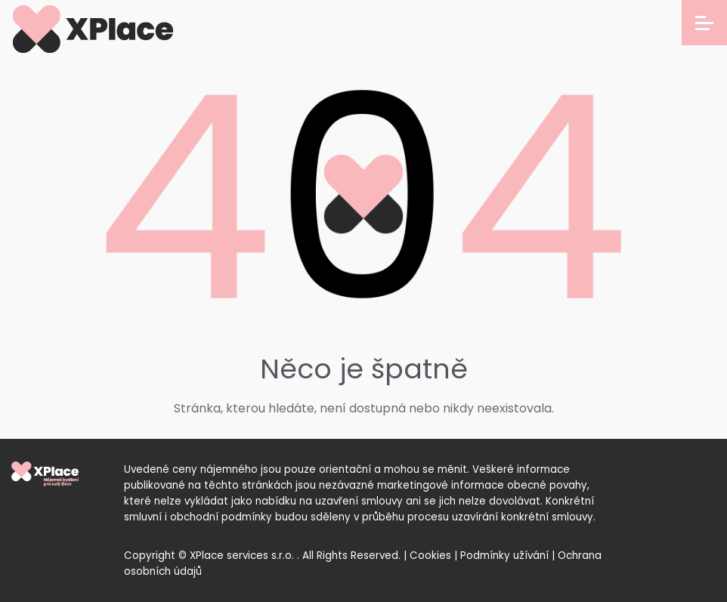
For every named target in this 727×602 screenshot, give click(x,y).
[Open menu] (704, 22)
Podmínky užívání (504, 555)
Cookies (430, 555)
